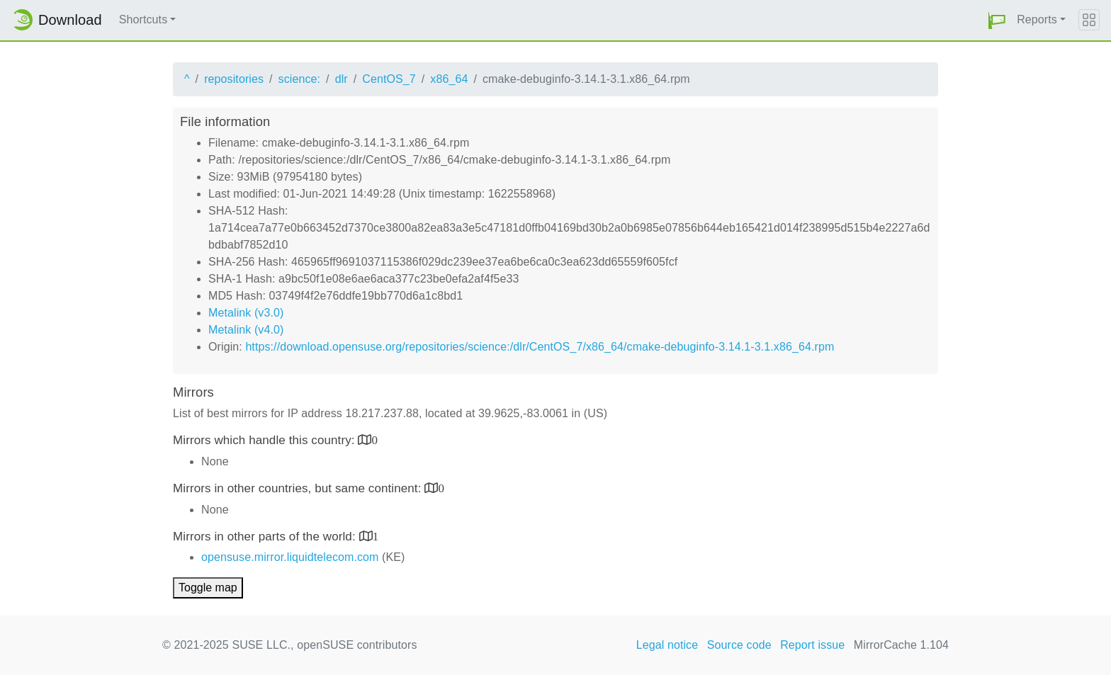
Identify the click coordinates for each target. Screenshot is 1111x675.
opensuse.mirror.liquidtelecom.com (290, 557)
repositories (234, 79)
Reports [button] (1037, 19)
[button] (997, 20)
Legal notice (667, 645)
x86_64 (449, 79)
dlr (341, 79)
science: (299, 79)
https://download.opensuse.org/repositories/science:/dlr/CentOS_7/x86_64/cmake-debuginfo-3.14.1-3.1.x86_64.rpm (539, 347)
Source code (739, 645)
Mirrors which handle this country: (265, 440)
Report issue (812, 645)
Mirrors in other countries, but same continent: (298, 488)
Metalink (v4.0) (245, 330)
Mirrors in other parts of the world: (266, 536)
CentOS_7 (389, 79)
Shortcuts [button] (143, 19)
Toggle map (208, 588)
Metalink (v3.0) (245, 313)
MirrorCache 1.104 (901, 645)
